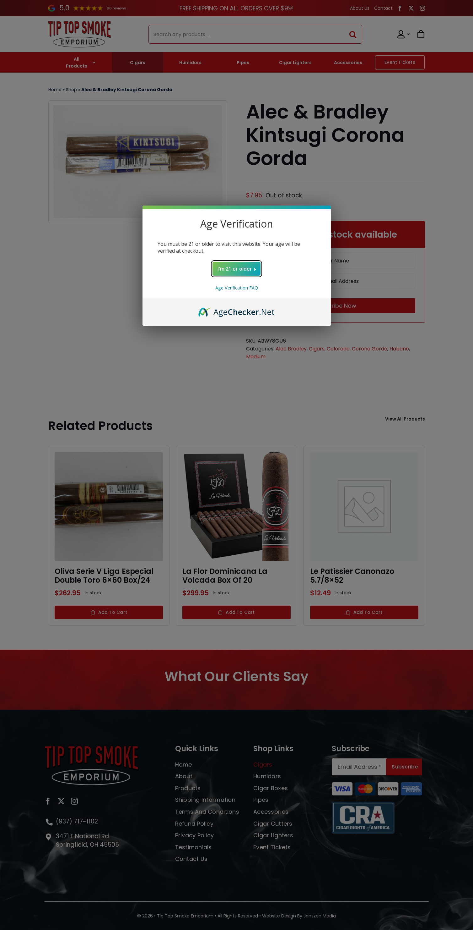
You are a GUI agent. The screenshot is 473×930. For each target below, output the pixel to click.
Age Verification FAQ (236, 288)
